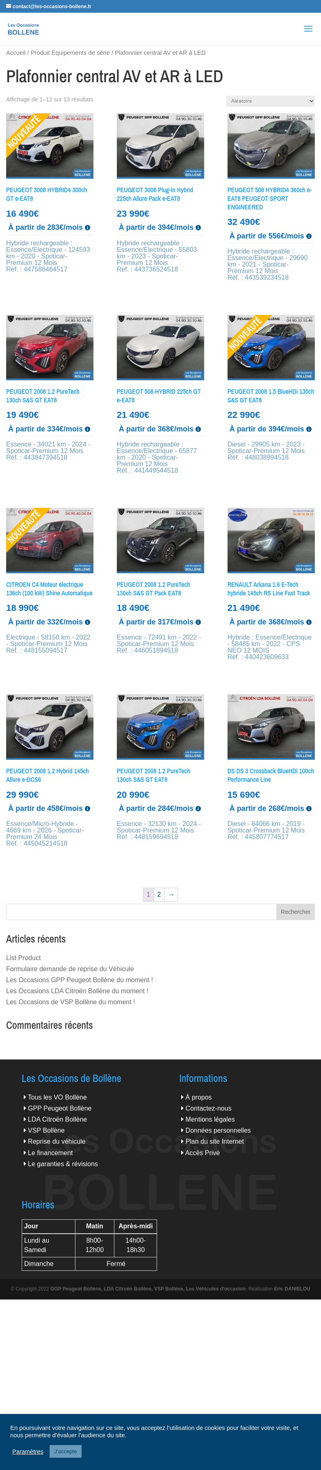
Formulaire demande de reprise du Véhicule (70, 968)
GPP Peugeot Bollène (59, 1108)
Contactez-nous (209, 1108)
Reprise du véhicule (57, 1141)
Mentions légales (210, 1119)
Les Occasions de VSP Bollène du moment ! (70, 1002)
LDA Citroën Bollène (57, 1119)
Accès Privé (202, 1152)
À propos (199, 1097)
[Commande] (270, 101)
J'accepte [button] (66, 1451)
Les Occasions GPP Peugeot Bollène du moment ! (79, 979)
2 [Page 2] (159, 894)
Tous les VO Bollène (57, 1097)
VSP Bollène (46, 1130)
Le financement (50, 1152)
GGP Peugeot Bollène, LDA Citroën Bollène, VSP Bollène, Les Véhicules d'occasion (148, 1289)
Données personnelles (218, 1130)
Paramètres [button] (27, 1451)
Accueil (15, 52)
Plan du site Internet (215, 1141)
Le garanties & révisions (63, 1163)
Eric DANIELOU (292, 1289)
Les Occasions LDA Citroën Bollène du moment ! (77, 990)
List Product (23, 957)
